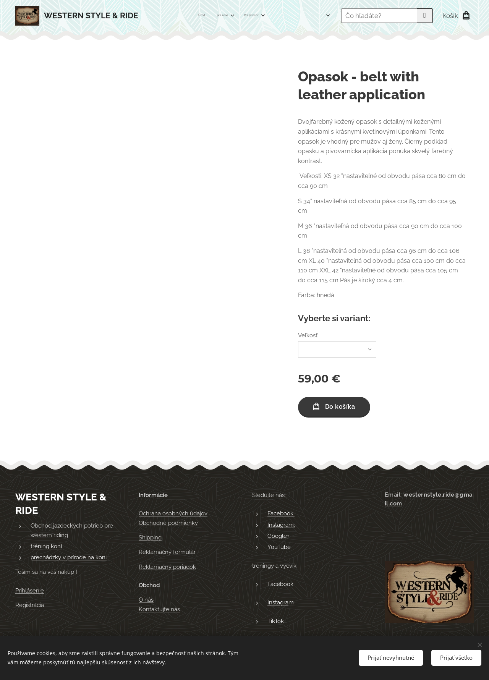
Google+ (278, 536)
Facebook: (281, 513)
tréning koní (46, 546)
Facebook (280, 584)
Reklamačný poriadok (167, 566)
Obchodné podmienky (168, 523)
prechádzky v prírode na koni (69, 557)
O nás (146, 600)
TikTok (275, 621)
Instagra (277, 602)
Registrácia (29, 605)
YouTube (279, 547)
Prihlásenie (29, 590)
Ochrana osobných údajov (173, 513)
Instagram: (281, 524)
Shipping (150, 537)
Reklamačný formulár (167, 552)
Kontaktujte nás (159, 609)
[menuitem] (212, 15)
